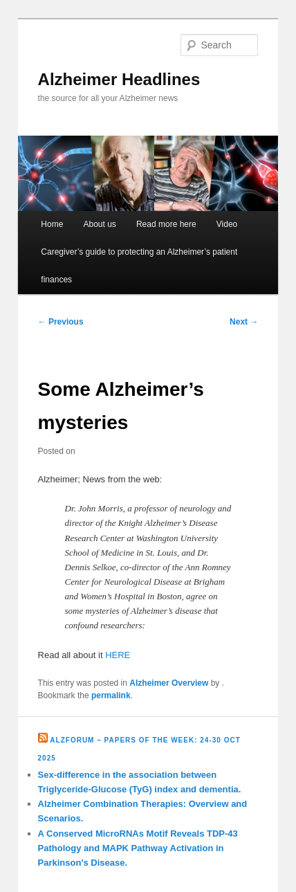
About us (99, 224)
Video (226, 224)
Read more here (166, 224)
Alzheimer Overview (168, 683)
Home (52, 224)
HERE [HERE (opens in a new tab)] (117, 655)
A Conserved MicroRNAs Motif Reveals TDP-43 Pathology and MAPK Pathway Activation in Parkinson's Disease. (138, 848)
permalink (111, 695)
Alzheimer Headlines (119, 79)
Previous (61, 322)
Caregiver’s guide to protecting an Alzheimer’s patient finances (139, 265)
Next (244, 322)
